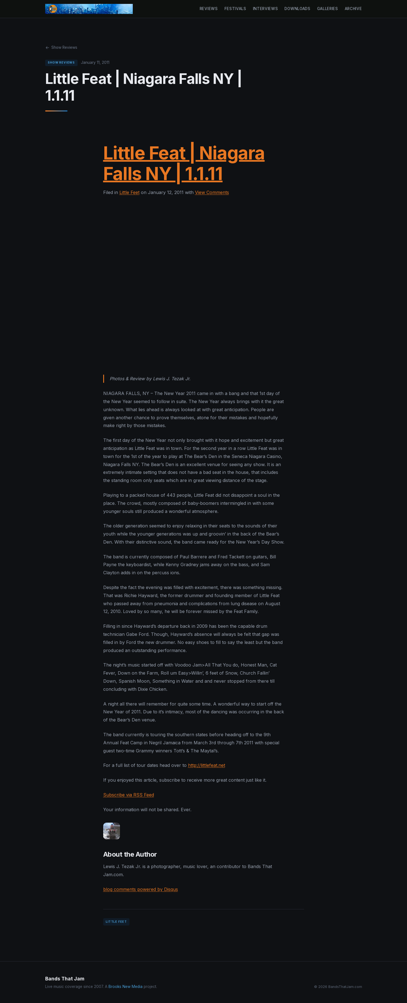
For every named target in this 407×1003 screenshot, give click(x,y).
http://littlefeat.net (206, 765)
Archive (353, 8)
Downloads (297, 8)
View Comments (212, 192)
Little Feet (129, 192)
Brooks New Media (126, 986)
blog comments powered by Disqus (140, 889)
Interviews (265, 8)
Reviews (209, 8)
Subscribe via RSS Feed (128, 795)
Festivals (235, 8)
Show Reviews (61, 47)
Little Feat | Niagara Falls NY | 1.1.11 (184, 163)
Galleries (327, 8)
